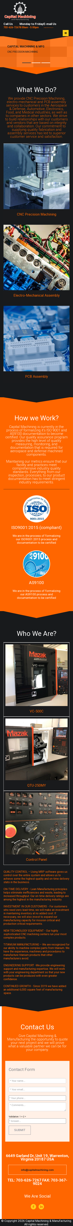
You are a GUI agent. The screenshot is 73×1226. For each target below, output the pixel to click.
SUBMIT (19, 1130)
